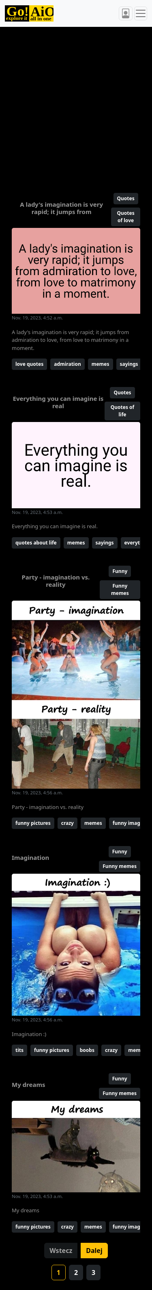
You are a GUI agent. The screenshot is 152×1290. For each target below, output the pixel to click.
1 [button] (58, 1272)
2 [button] (76, 1272)
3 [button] (93, 1272)
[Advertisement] (76, 106)
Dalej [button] (94, 1250)
